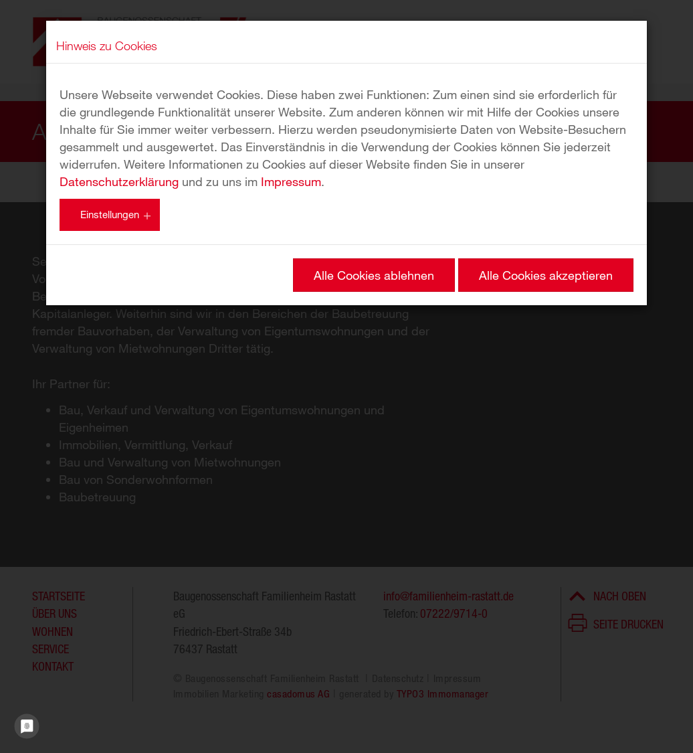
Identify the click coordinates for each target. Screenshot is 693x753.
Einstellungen (109, 214)
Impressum (291, 181)
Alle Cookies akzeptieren (546, 275)
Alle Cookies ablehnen (374, 275)
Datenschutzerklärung (119, 181)
